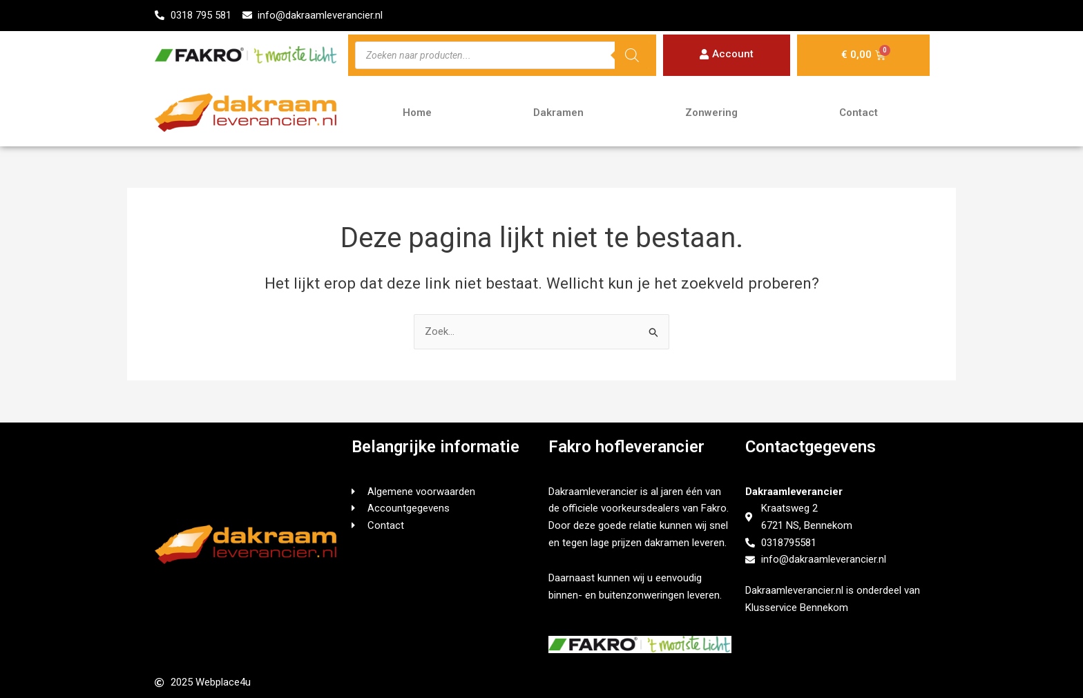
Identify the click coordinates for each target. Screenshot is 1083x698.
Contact (858, 113)
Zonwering (711, 113)
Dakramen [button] (558, 113)
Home (417, 113)
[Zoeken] (632, 55)
